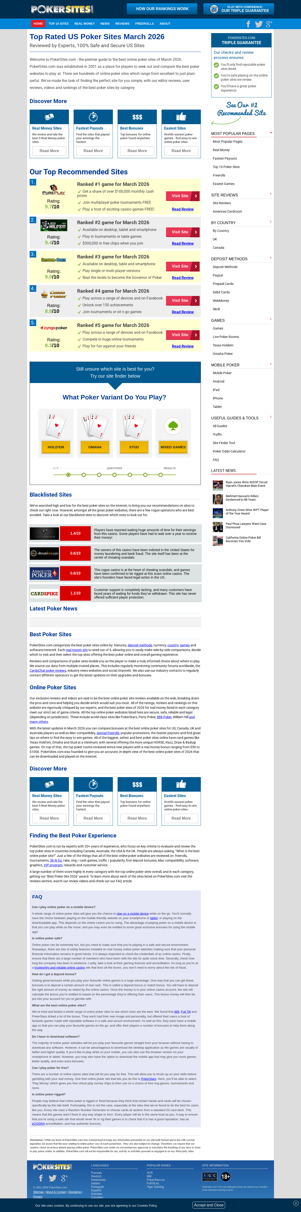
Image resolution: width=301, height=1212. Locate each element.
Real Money (84, 23)
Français (96, 1172)
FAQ (216, 460)
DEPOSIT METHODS (229, 259)
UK (215, 239)
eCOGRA (38, 1123)
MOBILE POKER (225, 365)
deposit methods (140, 645)
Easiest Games (223, 184)
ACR (150, 1172)
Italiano (95, 1183)
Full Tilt (186, 1011)
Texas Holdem (223, 345)
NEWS (105, 23)
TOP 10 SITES (58, 23)
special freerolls (108, 733)
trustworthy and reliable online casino (60, 967)
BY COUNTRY (223, 223)
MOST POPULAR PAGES (233, 134)
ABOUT (164, 23)
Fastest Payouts (225, 158)
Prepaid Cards (223, 284)
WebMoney (221, 301)
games (185, 645)
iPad (216, 390)
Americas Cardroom (227, 211)
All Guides (220, 426)
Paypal (218, 275)
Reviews (122, 23)
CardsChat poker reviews (48, 670)
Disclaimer (75, 1192)
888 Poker (164, 717)
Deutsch (96, 1176)
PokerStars (148, 1079)
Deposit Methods (225, 267)
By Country (221, 231)
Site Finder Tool (224, 443)
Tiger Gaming (155, 1187)
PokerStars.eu (156, 1179)
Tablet (217, 407)
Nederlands (98, 1179)
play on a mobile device (133, 913)
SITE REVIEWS (224, 195)
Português (97, 1187)
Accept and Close (208, 1205)
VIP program (53, 865)
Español (96, 1190)
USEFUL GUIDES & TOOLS (235, 418)
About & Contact (56, 1192)
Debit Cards (221, 292)
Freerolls (144, 23)
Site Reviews (222, 203)
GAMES (218, 320)
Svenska (96, 1194)
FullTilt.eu (153, 1183)
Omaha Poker (223, 354)
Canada (218, 247)
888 (149, 1176)
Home (38, 23)
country (172, 645)
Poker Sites (52, 1167)
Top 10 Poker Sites (226, 167)
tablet (154, 918)
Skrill (216, 309)
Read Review (183, 209)
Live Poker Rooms (226, 337)
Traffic (217, 434)
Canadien (97, 1197)
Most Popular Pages (227, 141)
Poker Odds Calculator (229, 451)
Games (218, 328)
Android (218, 381)
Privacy (37, 1196)
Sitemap (38, 1192)
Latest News (223, 470)
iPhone (218, 398)
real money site (77, 650)
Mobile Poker (222, 373)
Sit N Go (56, 860)
